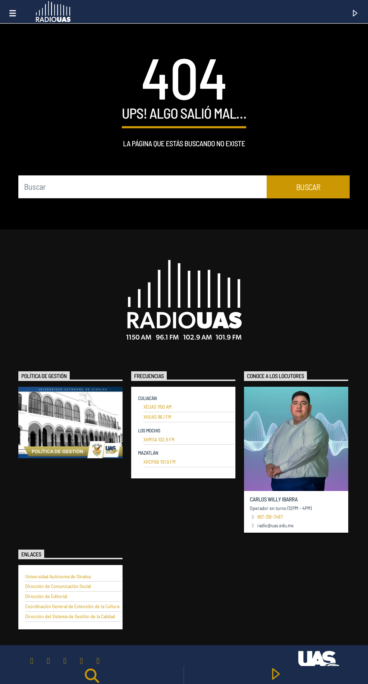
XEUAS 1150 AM (157, 407)
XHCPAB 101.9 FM (159, 462)
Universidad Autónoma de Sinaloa (58, 576)
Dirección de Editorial (46, 596)
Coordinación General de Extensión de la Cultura (72, 606)
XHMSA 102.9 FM (159, 439)
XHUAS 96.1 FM (157, 417)
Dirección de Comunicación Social (58, 586)
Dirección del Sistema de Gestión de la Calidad (70, 616)
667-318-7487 (270, 517)
